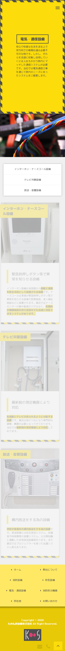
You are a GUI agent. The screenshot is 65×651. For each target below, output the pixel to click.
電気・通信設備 (17, 590)
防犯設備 (50, 580)
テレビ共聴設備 (32, 179)
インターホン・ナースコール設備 (32, 169)
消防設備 (17, 580)
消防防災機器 (50, 590)
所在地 (17, 601)
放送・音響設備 (32, 190)
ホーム (17, 569)
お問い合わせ (50, 601)
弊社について (50, 569)
